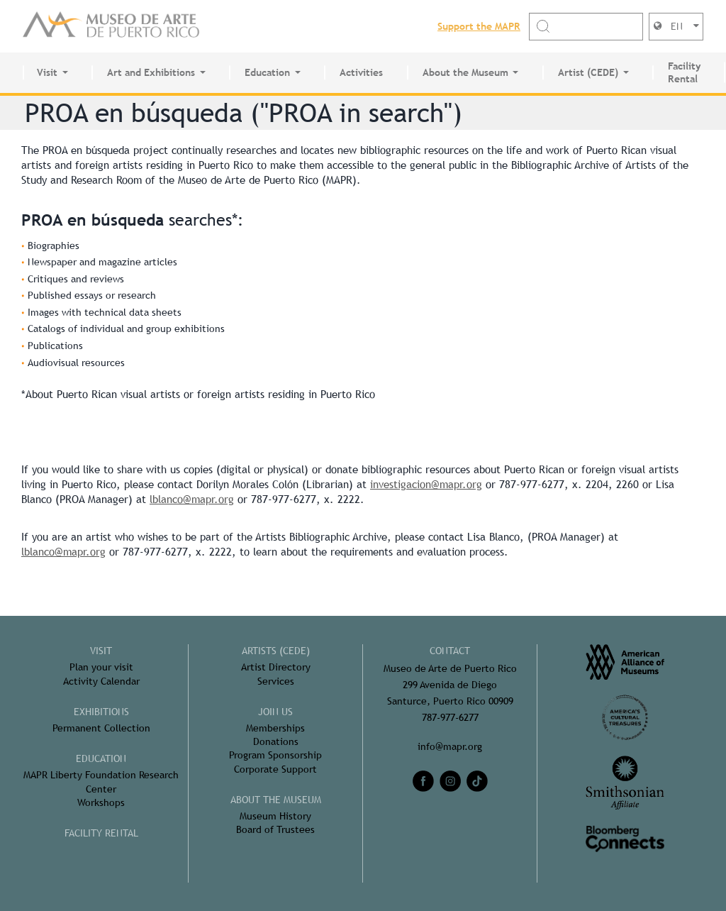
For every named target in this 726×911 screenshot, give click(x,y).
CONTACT (450, 650)
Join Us (275, 711)
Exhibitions (101, 711)
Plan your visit (101, 667)
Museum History (275, 816)
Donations (275, 741)
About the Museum (465, 72)
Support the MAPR (478, 26)
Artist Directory (276, 667)
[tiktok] (477, 781)
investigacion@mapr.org (426, 484)
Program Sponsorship (275, 755)
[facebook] (423, 781)
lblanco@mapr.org (192, 499)
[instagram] (450, 781)
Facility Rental (684, 72)
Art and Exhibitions (151, 72)
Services (275, 681)
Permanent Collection (101, 728)
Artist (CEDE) (588, 72)
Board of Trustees (275, 829)
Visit (47, 72)
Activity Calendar (101, 681)
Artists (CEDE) (276, 650)
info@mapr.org (450, 746)
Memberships (275, 728)
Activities (361, 72)
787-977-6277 (450, 717)
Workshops (101, 802)
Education (267, 72)
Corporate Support (275, 769)
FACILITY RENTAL (101, 833)
